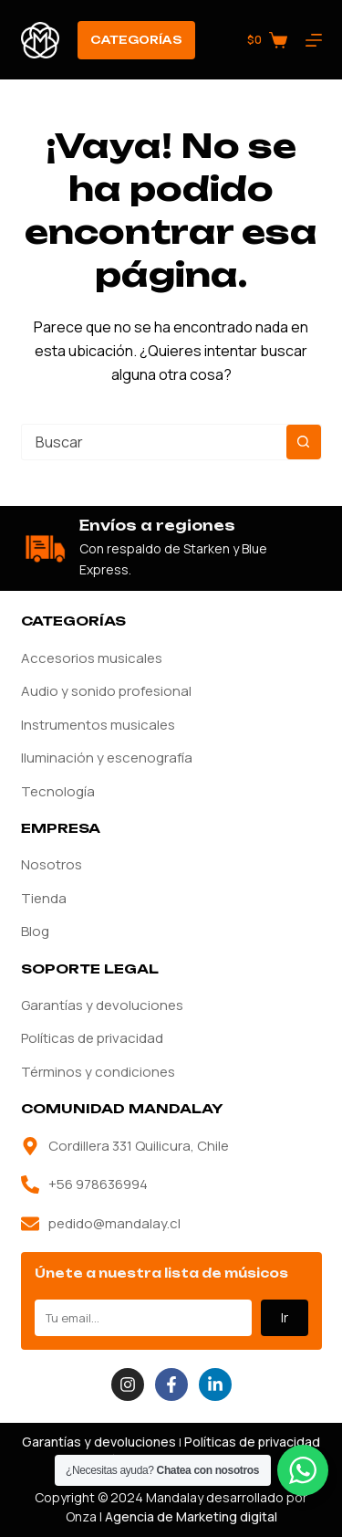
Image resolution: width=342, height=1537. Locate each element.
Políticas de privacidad (92, 1037)
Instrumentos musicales (98, 724)
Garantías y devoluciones (102, 1005)
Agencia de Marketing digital (191, 1516)
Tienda (44, 898)
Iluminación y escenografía (106, 757)
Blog (35, 931)
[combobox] (154, 442)
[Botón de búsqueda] (303, 442)
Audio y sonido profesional (106, 690)
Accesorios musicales (91, 658)
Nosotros (51, 864)
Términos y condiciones (98, 1071)
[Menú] (314, 40)
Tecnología (58, 791)
